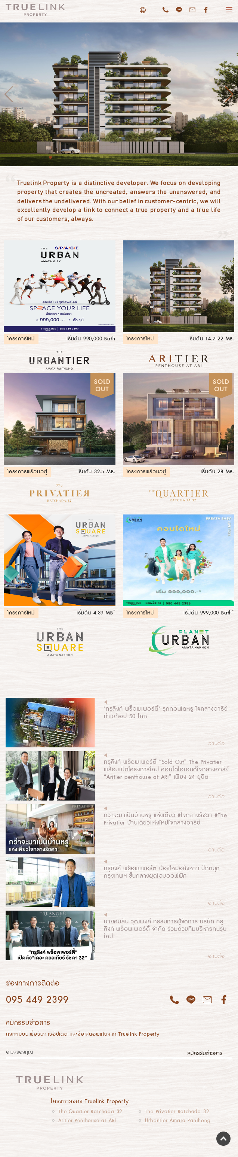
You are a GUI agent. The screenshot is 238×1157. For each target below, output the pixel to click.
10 (104, 157)
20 (164, 157)
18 (152, 157)
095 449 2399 (37, 1000)
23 (181, 157)
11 (110, 157)
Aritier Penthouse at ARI (87, 1120)
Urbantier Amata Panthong (177, 1120)
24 (187, 157)
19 (158, 157)
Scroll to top (223, 1139)
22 (175, 157)
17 (146, 157)
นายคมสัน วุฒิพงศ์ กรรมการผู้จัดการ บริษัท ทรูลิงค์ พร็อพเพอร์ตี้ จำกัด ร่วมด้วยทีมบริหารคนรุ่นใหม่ (165, 929)
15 (134, 157)
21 (170, 157)
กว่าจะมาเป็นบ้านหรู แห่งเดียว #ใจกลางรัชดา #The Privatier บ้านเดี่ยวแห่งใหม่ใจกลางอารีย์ (165, 819)
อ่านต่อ (216, 743)
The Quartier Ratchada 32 (90, 1111)
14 (128, 157)
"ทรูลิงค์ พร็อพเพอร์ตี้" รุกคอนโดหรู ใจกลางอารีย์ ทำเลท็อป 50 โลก (166, 713)
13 (122, 157)
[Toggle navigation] (217, 1082)
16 (140, 157)
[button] (229, 94)
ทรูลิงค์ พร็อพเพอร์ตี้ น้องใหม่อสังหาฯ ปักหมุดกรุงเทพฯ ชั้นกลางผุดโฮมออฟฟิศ (162, 872)
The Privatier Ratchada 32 (177, 1111)
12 (116, 157)
